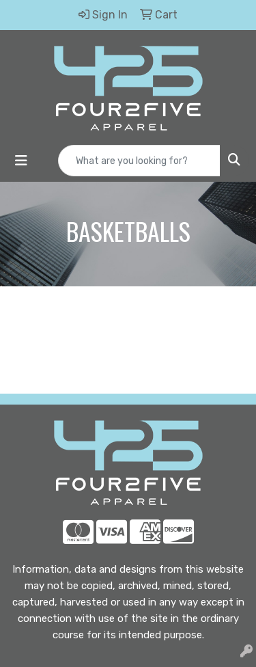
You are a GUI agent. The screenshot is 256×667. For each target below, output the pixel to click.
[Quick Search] (139, 160)
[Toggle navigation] (21, 160)
